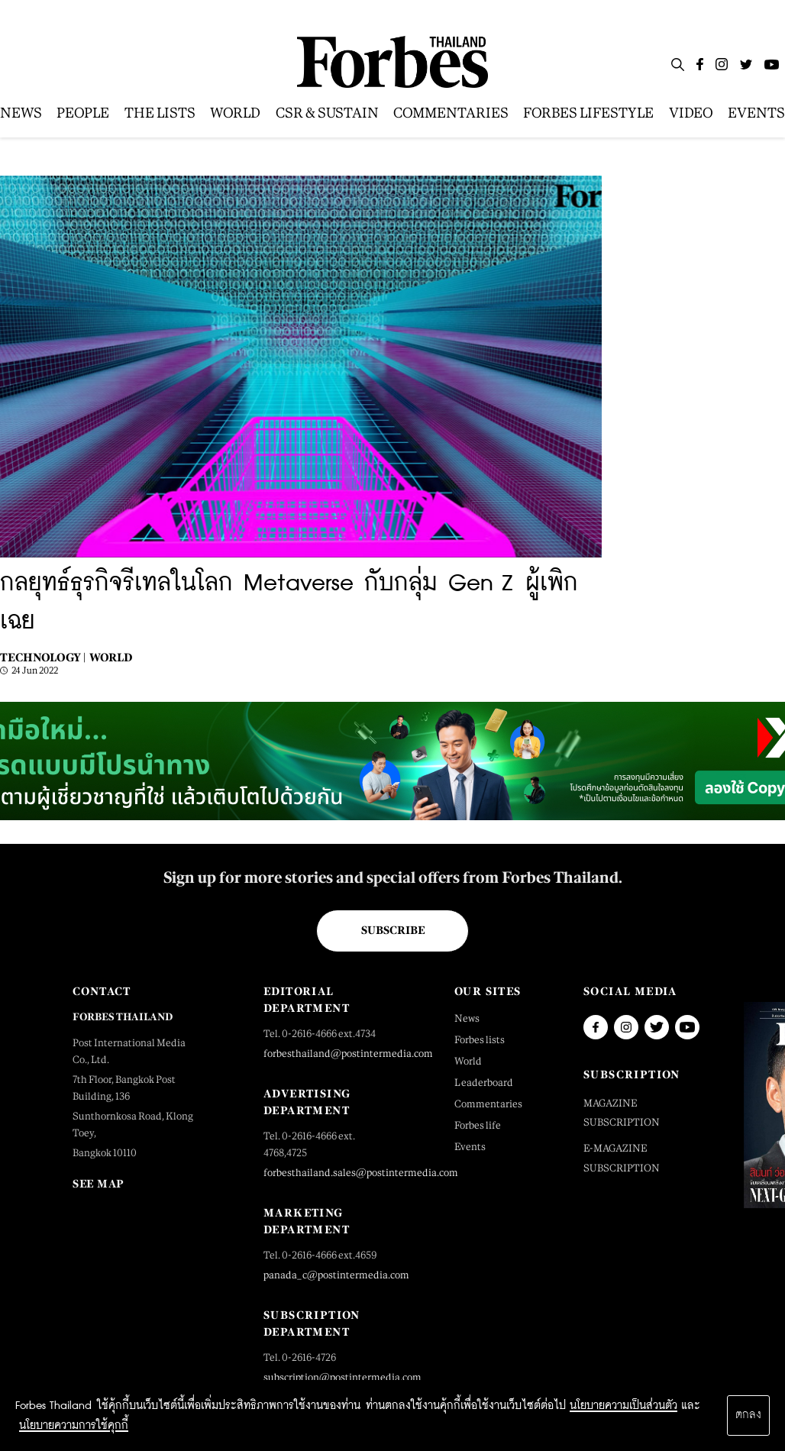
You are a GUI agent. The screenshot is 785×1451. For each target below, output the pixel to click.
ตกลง (748, 1415)
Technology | (43, 657)
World (110, 657)
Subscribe (393, 930)
